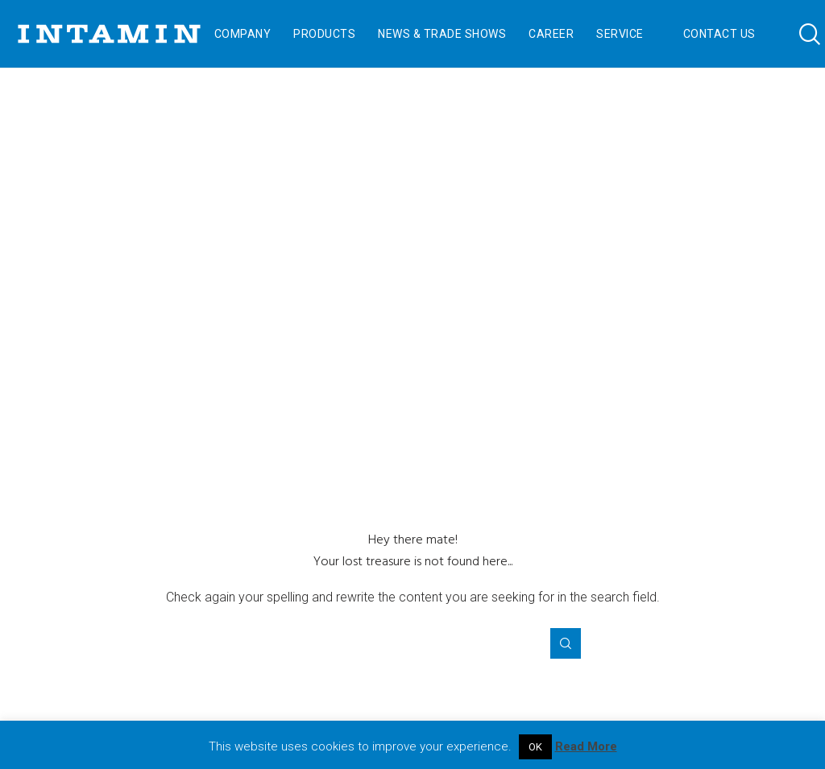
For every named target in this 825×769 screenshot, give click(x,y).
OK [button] (535, 747)
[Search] (798, 34)
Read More (586, 746)
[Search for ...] (412, 643)
